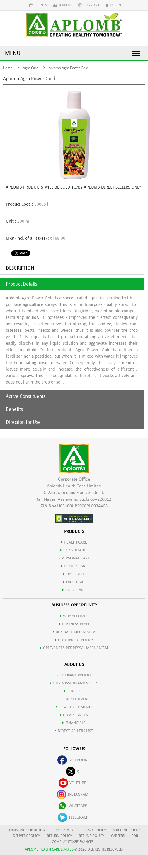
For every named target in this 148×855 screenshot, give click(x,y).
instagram (72, 794)
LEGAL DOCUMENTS (74, 707)
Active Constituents (25, 396)
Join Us (62, 5)
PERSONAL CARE (74, 558)
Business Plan (74, 624)
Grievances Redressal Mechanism (74, 648)
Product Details (21, 284)
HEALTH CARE (74, 542)
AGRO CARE (74, 590)
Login (113, 5)
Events (38, 5)
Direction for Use (23, 422)
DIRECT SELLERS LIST (74, 731)
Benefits (14, 409)
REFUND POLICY (91, 836)
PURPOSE (74, 691)
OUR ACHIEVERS (74, 699)
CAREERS (118, 836)
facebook (72, 760)
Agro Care (30, 68)
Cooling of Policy (74, 640)
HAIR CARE (74, 574)
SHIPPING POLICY (127, 830)
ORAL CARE (74, 582)
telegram (72, 817)
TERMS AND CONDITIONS (27, 830)
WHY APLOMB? (74, 616)
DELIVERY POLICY (26, 836)
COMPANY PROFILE (74, 675)
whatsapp (72, 806)
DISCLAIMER (63, 830)
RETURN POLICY (59, 836)
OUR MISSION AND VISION (74, 683)
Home (7, 68)
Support (89, 5)
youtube (72, 783)
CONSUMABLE (74, 550)
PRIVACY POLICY (93, 830)
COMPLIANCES (74, 715)
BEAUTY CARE (74, 566)
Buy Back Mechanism (74, 632)
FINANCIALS (74, 723)
